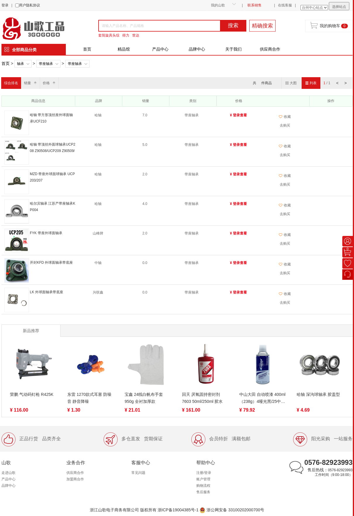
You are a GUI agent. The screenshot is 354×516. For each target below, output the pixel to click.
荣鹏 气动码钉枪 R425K (32, 394)
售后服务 (203, 492)
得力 (125, 35)
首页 (87, 49)
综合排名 (11, 83)
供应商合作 (270, 49)
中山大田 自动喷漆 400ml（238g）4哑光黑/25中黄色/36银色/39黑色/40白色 (262, 398)
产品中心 (160, 49)
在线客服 (285, 5)
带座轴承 (46, 64)
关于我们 (233, 49)
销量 (27, 83)
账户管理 (203, 479)
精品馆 (124, 49)
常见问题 (138, 473)
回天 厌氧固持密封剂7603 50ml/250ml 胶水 (202, 398)
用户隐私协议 (29, 5)
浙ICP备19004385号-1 (178, 510)
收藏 (285, 117)
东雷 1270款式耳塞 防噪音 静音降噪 (89, 398)
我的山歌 (218, 5)
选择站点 (339, 7)
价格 (46, 83)
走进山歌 (8, 473)
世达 (135, 35)
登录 (4, 5)
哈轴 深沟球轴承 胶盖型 (318, 394)
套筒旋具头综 (108, 35)
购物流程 (203, 486)
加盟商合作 (75, 479)
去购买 (285, 125)
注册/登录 (203, 473)
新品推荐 (31, 330)
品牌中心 (197, 49)
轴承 (20, 64)
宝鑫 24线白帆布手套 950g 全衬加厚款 (144, 398)
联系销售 (255, 5)
